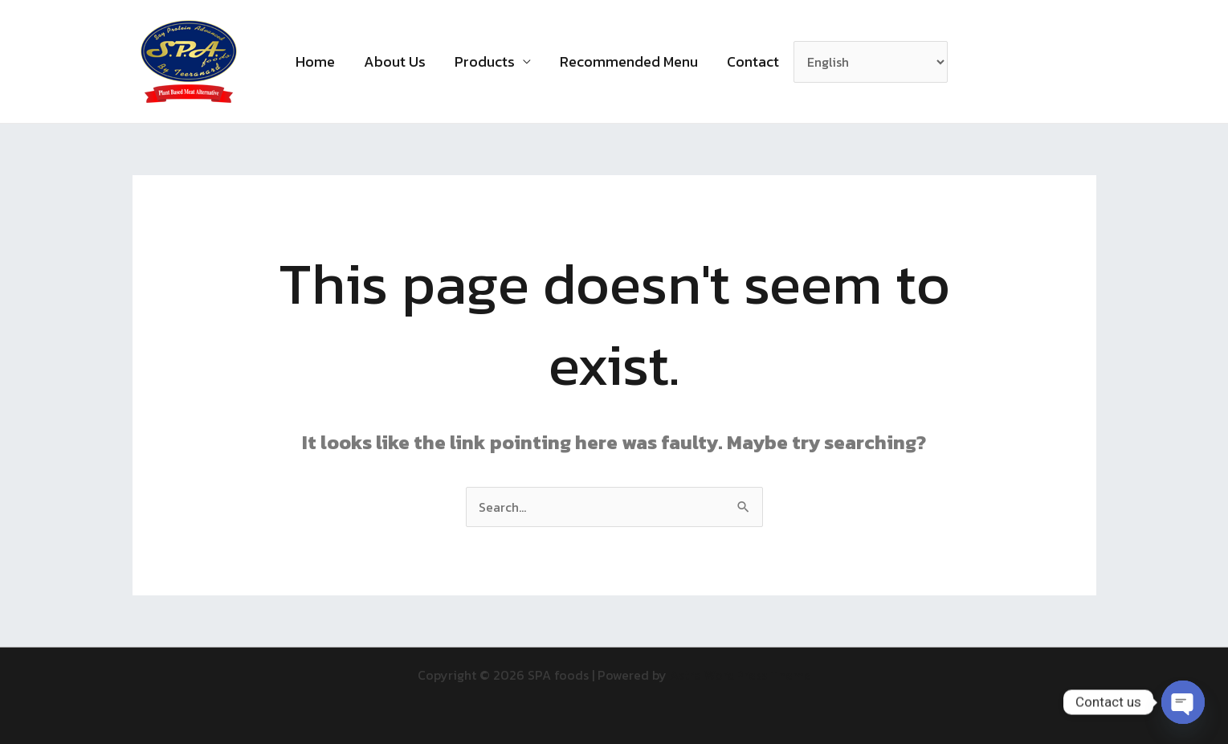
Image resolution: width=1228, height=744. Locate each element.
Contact (753, 61)
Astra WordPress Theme (740, 675)
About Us (395, 61)
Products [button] (485, 61)
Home (315, 61)
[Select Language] (871, 62)
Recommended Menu (629, 61)
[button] (980, 62)
